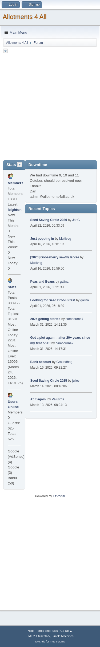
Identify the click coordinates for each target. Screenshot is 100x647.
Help (31, 630)
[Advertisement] (50, 107)
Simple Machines (63, 636)
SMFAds (40, 641)
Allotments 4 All (24, 16)
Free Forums (57, 641)
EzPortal (59, 496)
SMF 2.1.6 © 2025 (38, 636)
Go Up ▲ (66, 630)
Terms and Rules (47, 630)
